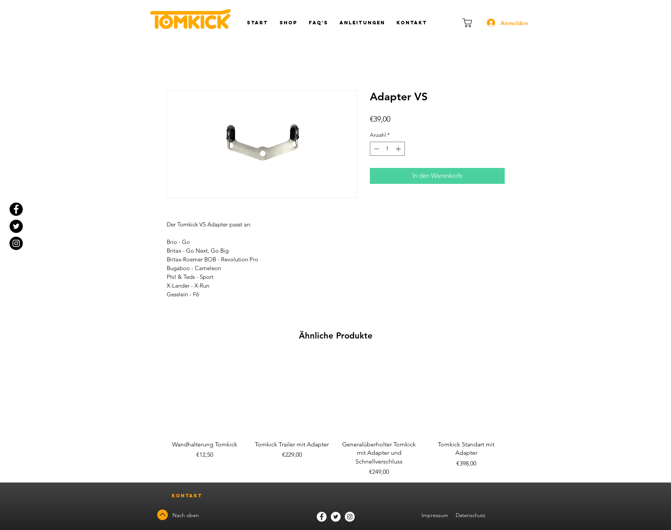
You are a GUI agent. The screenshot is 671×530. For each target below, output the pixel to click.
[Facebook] (322, 517)
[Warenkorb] (467, 23)
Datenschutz (471, 515)
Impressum (435, 515)
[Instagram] (16, 243)
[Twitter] (336, 517)
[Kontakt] (187, 495)
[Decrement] (375, 148)
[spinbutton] (387, 148)
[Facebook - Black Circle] (16, 209)
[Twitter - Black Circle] (16, 226)
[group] (336, 415)
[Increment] (399, 148)
